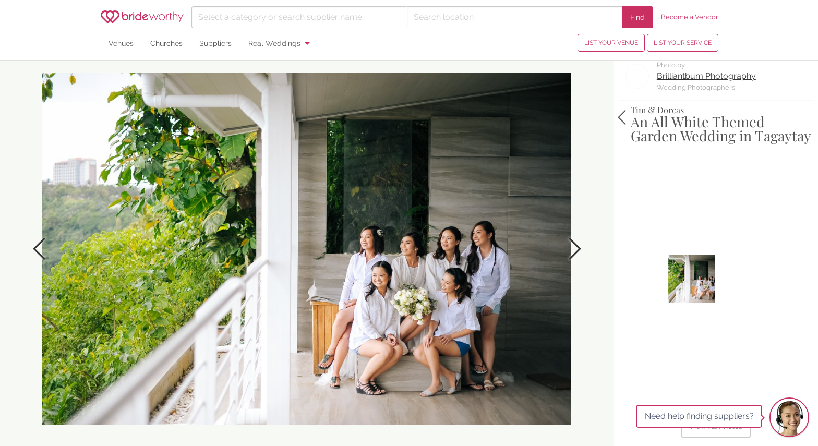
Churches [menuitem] (166, 43)
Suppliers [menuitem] (215, 43)
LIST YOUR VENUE (611, 42)
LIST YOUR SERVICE (683, 42)
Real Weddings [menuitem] (274, 43)
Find (637, 17)
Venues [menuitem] (121, 43)
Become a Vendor (689, 17)
